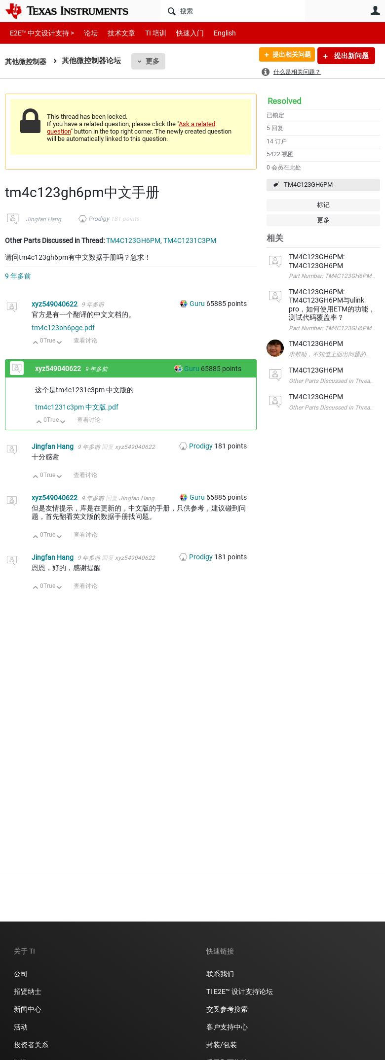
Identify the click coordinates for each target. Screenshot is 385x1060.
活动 (21, 1027)
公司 (21, 974)
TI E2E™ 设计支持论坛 (239, 991)
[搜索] (232, 11)
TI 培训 (147, 32)
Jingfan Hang (43, 219)
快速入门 (180, 32)
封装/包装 (221, 1045)
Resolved (285, 101)
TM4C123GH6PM (308, 184)
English (213, 32)
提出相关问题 (287, 56)
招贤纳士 (27, 991)
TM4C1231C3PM (189, 240)
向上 (36, 343)
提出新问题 (351, 56)
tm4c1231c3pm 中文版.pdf (76, 407)
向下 (59, 343)
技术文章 (114, 32)
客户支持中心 (227, 1027)
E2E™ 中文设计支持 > (39, 32)
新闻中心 (27, 1009)
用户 (375, 10)
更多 (155, 61)
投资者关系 (31, 1045)
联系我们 (220, 974)
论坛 (85, 32)
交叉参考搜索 (227, 1009)
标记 (323, 204)
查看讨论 (85, 340)
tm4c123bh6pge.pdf (63, 328)
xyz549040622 (55, 304)
